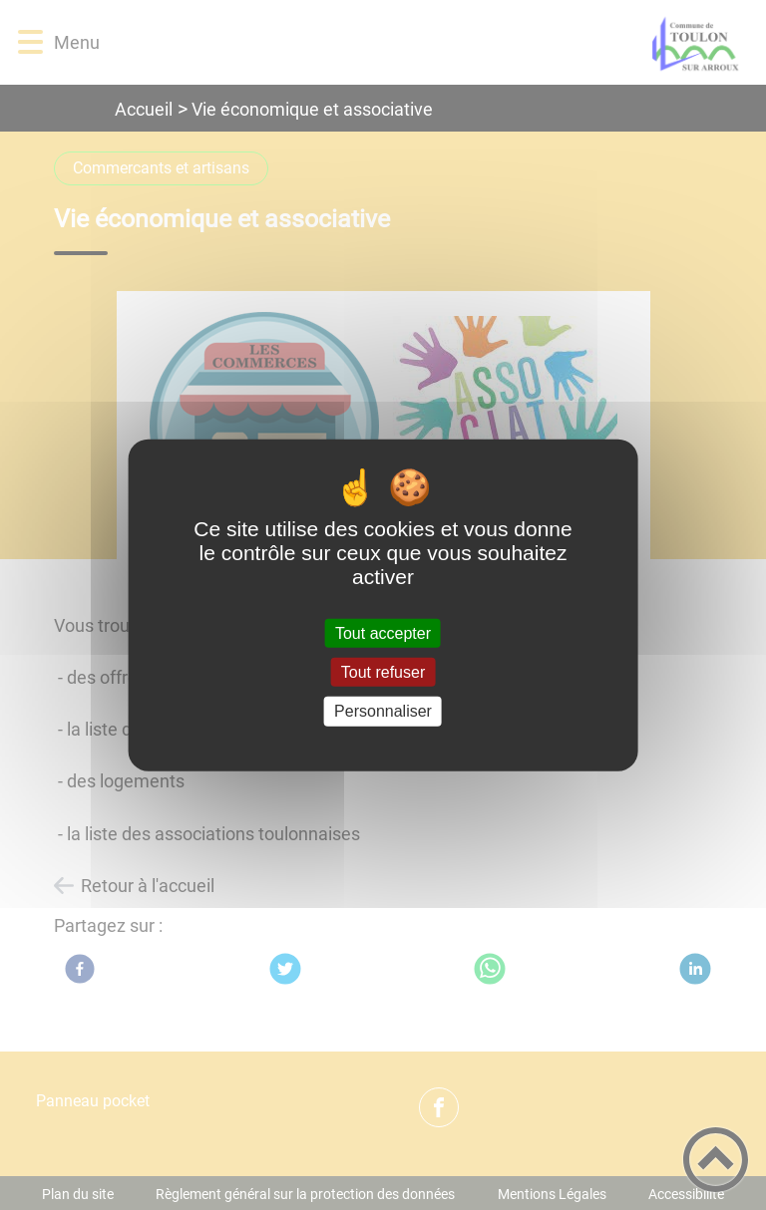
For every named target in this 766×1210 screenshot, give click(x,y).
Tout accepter (383, 633)
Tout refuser (383, 672)
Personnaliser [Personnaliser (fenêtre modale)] (383, 711)
